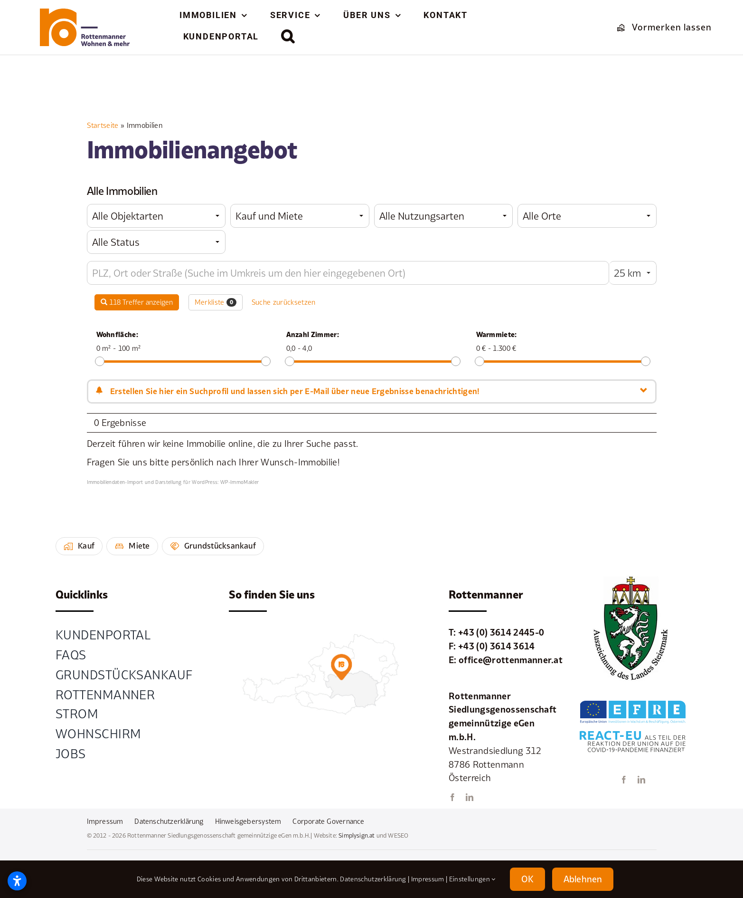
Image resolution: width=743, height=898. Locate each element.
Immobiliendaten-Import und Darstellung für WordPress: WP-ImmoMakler (173, 482)
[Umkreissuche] (348, 273)
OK (527, 879)
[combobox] (156, 216)
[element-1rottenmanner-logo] (85, 13)
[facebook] (452, 797)
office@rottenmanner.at (511, 660)
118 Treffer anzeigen (137, 302)
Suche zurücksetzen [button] (284, 302)
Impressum (427, 879)
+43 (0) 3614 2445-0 (501, 632)
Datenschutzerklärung (373, 879)
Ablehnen (583, 879)
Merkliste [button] (216, 302)
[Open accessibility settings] (17, 880)
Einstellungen (472, 879)
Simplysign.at (357, 835)
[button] (288, 36)
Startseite (103, 125)
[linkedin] (469, 797)
